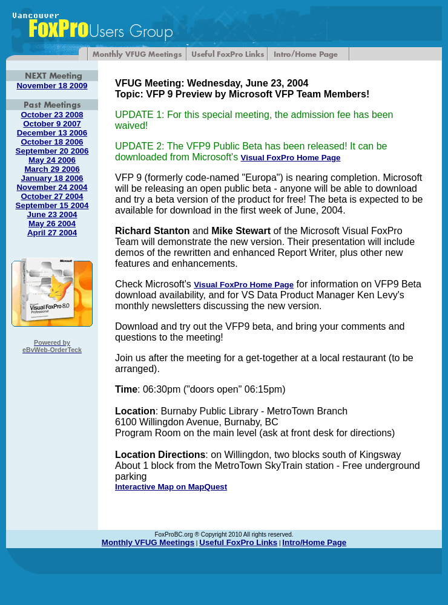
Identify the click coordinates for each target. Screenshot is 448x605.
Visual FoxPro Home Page (291, 157)
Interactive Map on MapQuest (171, 486)
